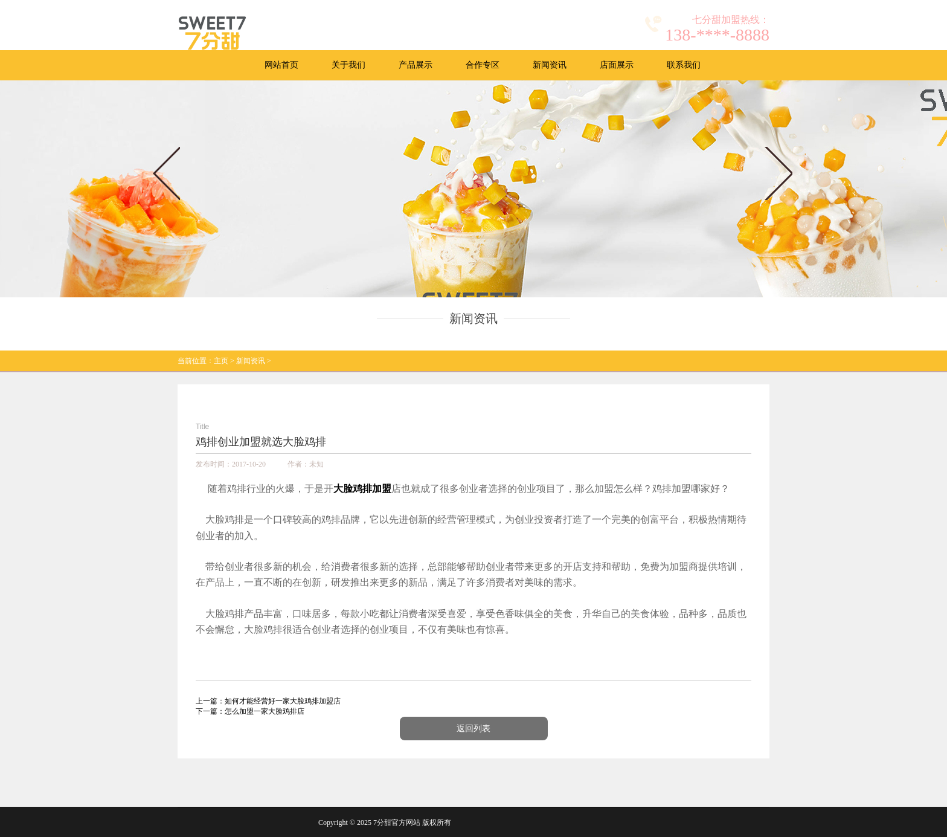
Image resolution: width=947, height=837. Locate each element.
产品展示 (415, 64)
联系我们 (684, 64)
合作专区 (482, 64)
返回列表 (473, 728)
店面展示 (617, 64)
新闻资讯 (550, 64)
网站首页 (281, 64)
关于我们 (348, 64)
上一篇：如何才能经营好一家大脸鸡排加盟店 (268, 701)
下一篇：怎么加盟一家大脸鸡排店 (250, 711)
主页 (221, 361)
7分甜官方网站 (396, 822)
